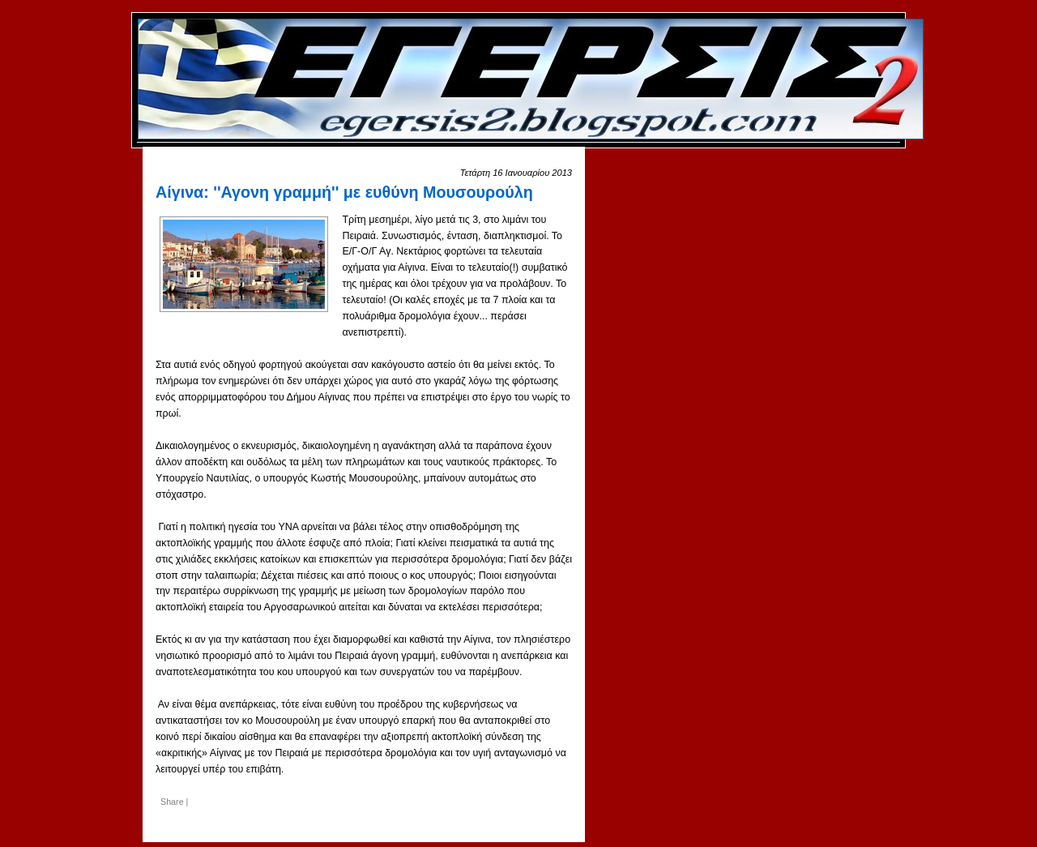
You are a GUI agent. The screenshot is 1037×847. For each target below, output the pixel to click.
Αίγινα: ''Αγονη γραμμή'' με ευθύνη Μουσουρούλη (344, 192)
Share (172, 801)
